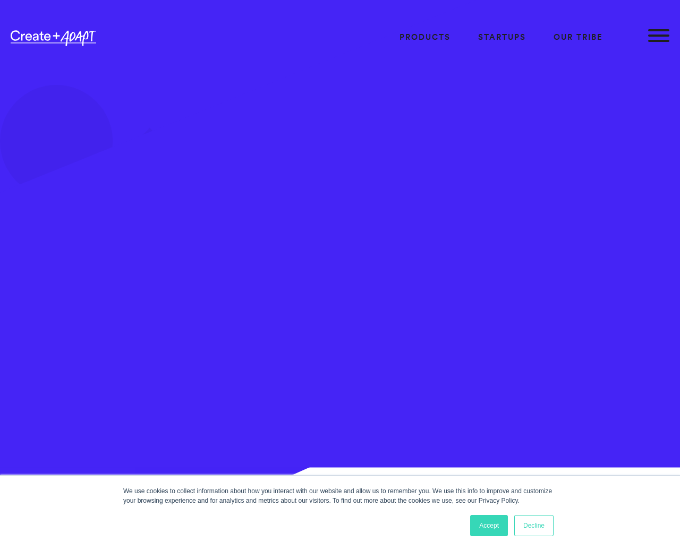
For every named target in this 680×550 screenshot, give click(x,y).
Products (425, 37)
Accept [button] (489, 525)
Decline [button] (534, 525)
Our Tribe (578, 37)
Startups (502, 37)
